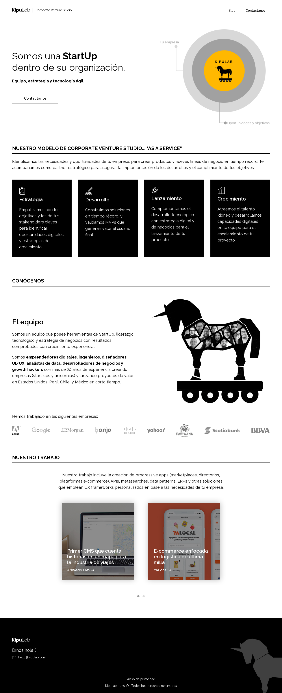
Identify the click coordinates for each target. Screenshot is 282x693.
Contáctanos (255, 10)
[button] (138, 589)
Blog (232, 10)
